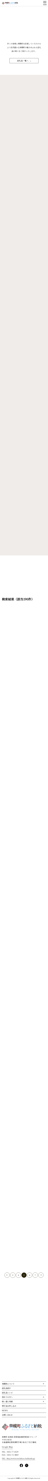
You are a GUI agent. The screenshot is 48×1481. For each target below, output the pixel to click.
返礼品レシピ (7, 1392)
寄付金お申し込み (9, 1406)
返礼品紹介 (6, 1388)
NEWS (5, 1410)
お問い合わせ (7, 1415)
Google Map (7, 1447)
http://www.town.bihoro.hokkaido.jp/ (21, 1458)
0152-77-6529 (12, 1452)
